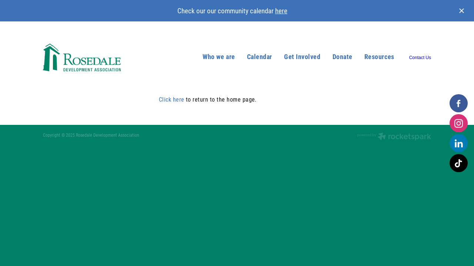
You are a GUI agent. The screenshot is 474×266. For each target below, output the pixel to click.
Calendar (259, 56)
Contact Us (420, 57)
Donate (343, 56)
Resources (379, 56)
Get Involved (302, 56)
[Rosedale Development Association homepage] (82, 58)
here (281, 10)
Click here (171, 99)
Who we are (219, 56)
